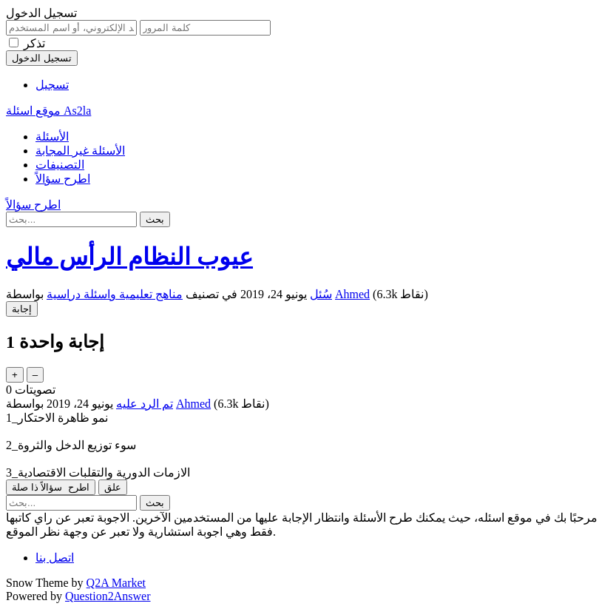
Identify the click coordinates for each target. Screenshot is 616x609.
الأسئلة (52, 136)
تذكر (34, 43)
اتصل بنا (54, 557)
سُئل (321, 294)
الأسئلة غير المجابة (80, 150)
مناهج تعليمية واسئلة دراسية (115, 294)
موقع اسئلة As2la (48, 110)
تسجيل (52, 84)
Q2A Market (116, 582)
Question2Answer (108, 596)
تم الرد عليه (144, 403)
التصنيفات (59, 164)
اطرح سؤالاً (62, 178)
